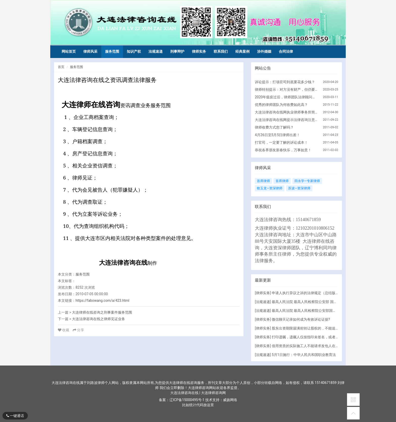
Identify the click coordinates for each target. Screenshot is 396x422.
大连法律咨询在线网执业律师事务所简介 (286, 112)
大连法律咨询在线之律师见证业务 (98, 319)
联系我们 (221, 51)
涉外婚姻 (264, 51)
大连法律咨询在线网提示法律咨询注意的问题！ (286, 120)
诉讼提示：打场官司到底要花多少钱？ (285, 82)
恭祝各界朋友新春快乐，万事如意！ (283, 150)
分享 (78, 330)
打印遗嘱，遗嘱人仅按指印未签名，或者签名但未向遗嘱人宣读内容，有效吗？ (333, 337)
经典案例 (242, 51)
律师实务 (199, 51)
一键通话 (15, 416)
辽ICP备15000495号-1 (186, 400)
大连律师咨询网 (213, 393)
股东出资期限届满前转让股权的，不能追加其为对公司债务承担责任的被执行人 (333, 328)
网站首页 (69, 51)
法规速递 (155, 51)
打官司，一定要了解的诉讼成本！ (281, 142)
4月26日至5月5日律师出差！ (277, 135)
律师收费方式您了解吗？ (274, 127)
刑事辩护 (177, 51)
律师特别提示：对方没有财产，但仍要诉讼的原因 (286, 89)
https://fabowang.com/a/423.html (102, 300)
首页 (61, 67)
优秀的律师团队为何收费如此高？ (281, 105)
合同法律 (286, 51)
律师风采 (90, 51)
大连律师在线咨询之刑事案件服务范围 (102, 312)
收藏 (64, 330)
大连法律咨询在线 (184, 393)
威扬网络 (230, 400)
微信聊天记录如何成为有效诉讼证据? (301, 319)
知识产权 (134, 51)
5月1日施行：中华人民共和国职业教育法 (304, 355)
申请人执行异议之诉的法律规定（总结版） (305, 293)
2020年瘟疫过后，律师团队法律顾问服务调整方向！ (286, 97)
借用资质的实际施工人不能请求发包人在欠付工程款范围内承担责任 (325, 346)
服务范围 (112, 51)
